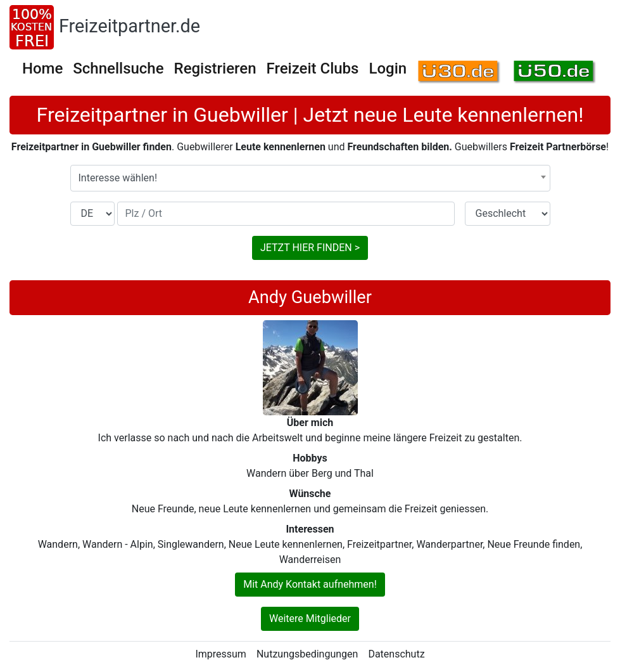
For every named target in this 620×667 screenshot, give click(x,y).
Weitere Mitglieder (310, 618)
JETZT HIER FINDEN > (310, 248)
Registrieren (215, 68)
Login (388, 68)
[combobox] (310, 178)
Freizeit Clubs (313, 68)
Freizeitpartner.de (129, 26)
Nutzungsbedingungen (307, 654)
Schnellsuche (118, 68)
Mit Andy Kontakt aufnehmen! (310, 584)
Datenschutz (396, 654)
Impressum (220, 654)
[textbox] (310, 178)
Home (42, 68)
